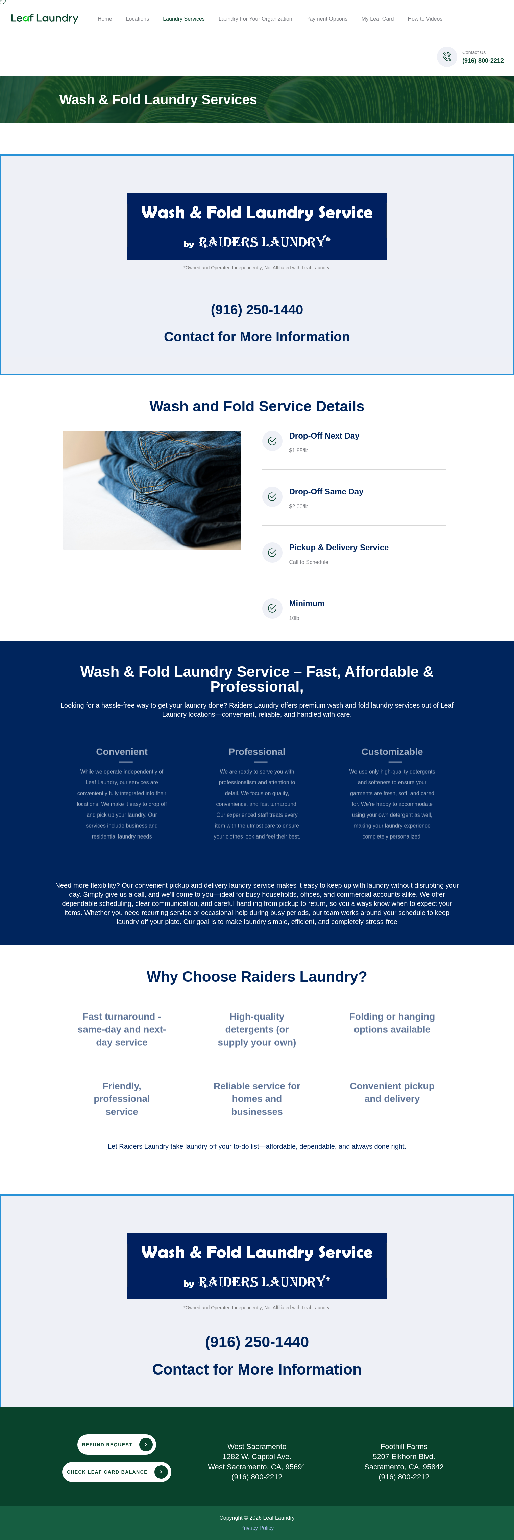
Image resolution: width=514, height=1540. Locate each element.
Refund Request (117, 1444)
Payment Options (327, 19)
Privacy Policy (257, 1528)
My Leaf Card (377, 19)
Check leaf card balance (117, 1472)
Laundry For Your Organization (255, 19)
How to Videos (425, 19)
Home (105, 19)
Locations (137, 19)
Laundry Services (184, 19)
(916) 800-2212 (483, 60)
